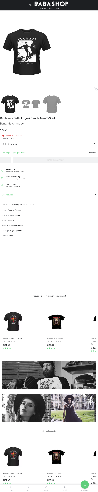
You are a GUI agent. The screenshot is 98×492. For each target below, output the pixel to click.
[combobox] (49, 145)
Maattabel (92, 152)
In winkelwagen (55, 160)
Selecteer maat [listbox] (9, 144)
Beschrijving (49, 195)
